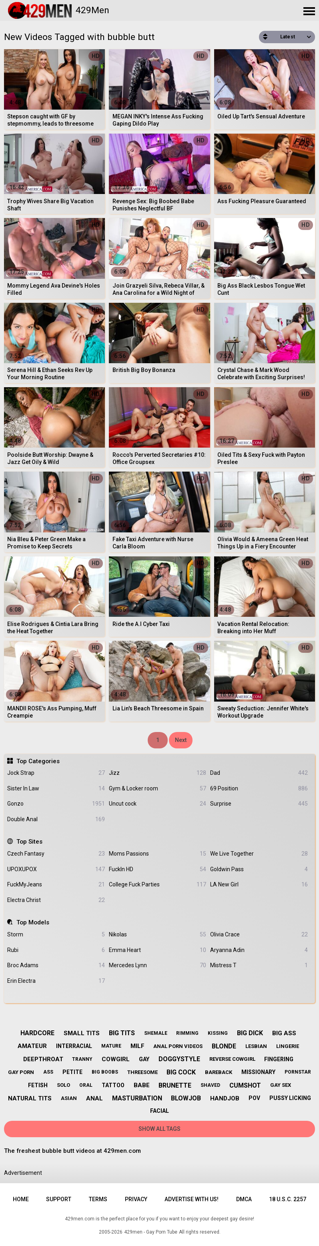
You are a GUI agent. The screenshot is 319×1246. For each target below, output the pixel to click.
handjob (224, 1098)
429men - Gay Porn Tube (150, 1232)
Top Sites (29, 841)
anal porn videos (178, 1046)
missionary (258, 1072)
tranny (82, 1059)
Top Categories (38, 761)
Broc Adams (55, 965)
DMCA (244, 1199)
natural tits (30, 1098)
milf (137, 1046)
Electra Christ (55, 900)
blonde (224, 1046)
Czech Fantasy (55, 853)
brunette (174, 1085)
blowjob (186, 1098)
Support (58, 1199)
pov (254, 1098)
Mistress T (258, 965)
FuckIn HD (157, 869)
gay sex (280, 1085)
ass (48, 1072)
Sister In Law (55, 788)
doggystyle (179, 1059)
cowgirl (116, 1059)
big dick (250, 1033)
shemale (155, 1033)
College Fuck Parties (157, 884)
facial (159, 1111)
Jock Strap (55, 773)
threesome (142, 1072)
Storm (55, 934)
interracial (74, 1046)
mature (111, 1046)
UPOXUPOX (55, 869)
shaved (210, 1085)
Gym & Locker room (157, 788)
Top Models (32, 922)
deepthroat (43, 1059)
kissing (218, 1033)
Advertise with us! (192, 1199)
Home (21, 1199)
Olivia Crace (258, 934)
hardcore (37, 1033)
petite (72, 1072)
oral (85, 1085)
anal (94, 1098)
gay (144, 1059)
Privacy (136, 1199)
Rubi (55, 950)
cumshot (245, 1085)
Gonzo (55, 803)
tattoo (113, 1085)
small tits (82, 1033)
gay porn (21, 1072)
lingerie (287, 1046)
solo (63, 1085)
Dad (258, 773)
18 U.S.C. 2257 (287, 1199)
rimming (187, 1033)
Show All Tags (159, 1129)
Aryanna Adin (258, 950)
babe (142, 1085)
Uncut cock (157, 803)
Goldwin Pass (258, 869)
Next (181, 740)
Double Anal (55, 819)
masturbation (137, 1098)
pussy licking (290, 1098)
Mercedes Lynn (157, 965)
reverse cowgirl (232, 1059)
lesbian (256, 1046)
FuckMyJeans (55, 884)
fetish (38, 1085)
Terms (98, 1199)
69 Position (258, 788)
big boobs (105, 1072)
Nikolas (157, 934)
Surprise (258, 803)
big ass (284, 1033)
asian (69, 1098)
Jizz (157, 773)
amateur (32, 1046)
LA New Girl (258, 884)
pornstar (298, 1072)
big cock (181, 1072)
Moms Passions (157, 853)
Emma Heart (157, 950)
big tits (122, 1033)
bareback (218, 1072)
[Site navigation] (309, 11)
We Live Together (258, 853)
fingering (278, 1059)
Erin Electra (55, 981)
